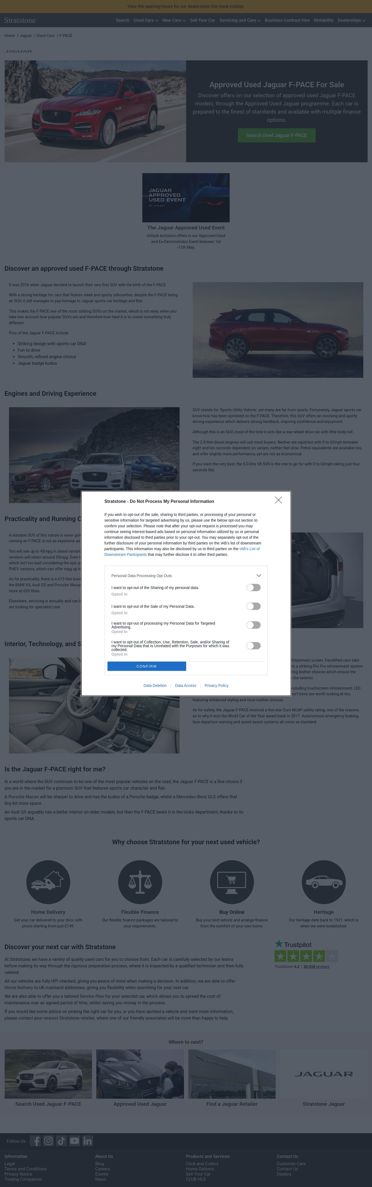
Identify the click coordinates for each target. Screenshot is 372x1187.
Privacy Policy (216, 685)
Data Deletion (155, 685)
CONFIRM (147, 666)
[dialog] (186, 593)
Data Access (185, 685)
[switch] (254, 587)
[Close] (280, 502)
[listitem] (186, 575)
